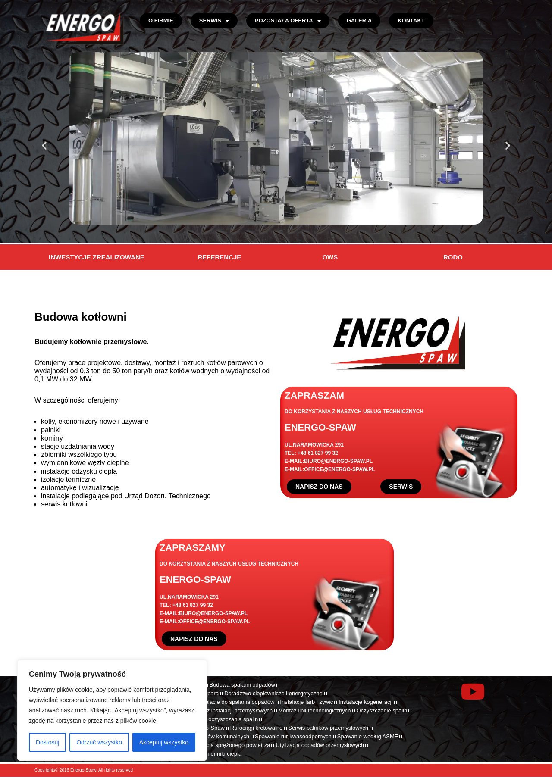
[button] (44, 145)
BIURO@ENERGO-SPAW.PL (338, 461)
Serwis (214, 21)
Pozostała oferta (288, 21)
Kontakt (411, 20)
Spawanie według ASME (367, 736)
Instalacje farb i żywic (306, 702)
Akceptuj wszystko (163, 742)
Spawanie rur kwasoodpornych (293, 736)
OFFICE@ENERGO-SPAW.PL (339, 469)
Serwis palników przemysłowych (328, 728)
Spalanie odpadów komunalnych (209, 736)
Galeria (359, 20)
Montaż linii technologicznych (314, 710)
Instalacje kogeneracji (365, 702)
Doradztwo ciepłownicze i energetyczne (273, 693)
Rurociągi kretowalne (256, 728)
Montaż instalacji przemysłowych (232, 710)
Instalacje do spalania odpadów (235, 702)
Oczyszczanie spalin (382, 710)
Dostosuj (47, 742)
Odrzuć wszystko (99, 742)
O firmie (160, 20)
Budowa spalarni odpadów (242, 684)
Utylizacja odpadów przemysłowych (320, 745)
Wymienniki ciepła (219, 753)
